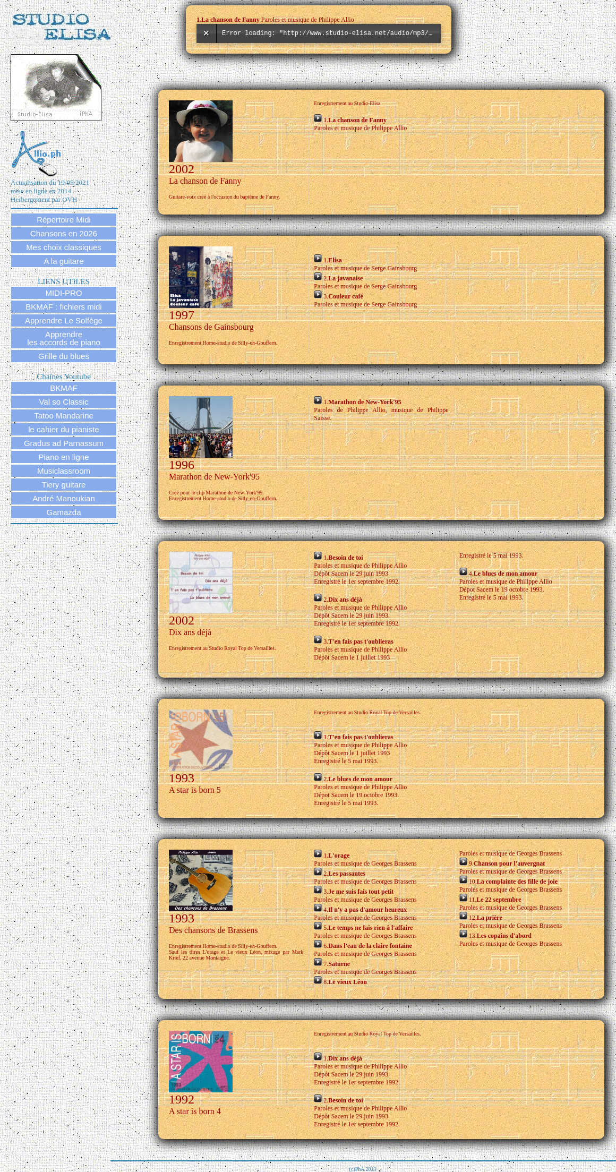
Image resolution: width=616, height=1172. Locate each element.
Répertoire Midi (64, 219)
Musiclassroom (63, 470)
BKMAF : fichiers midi (63, 306)
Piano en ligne (63, 456)
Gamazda (63, 512)
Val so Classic (63, 401)
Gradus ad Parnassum (64, 443)
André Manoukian (63, 498)
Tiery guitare (64, 484)
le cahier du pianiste (63, 429)
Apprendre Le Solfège (63, 320)
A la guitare (63, 261)
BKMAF (64, 387)
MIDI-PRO (63, 292)
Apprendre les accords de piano (63, 338)
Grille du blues (63, 356)
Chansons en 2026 (63, 233)
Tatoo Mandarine (63, 415)
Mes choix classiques (63, 247)
